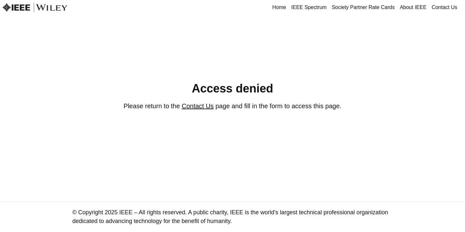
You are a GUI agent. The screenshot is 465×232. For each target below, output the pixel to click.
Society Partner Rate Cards (363, 7)
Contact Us (444, 7)
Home (279, 7)
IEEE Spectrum (308, 7)
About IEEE (413, 7)
